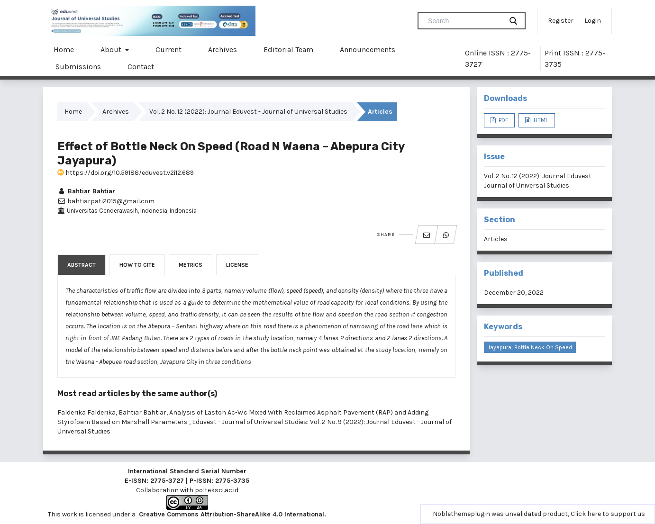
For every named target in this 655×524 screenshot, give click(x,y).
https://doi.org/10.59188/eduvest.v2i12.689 (125, 173)
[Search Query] (463, 20)
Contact (140, 66)
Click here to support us (608, 514)
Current (168, 49)
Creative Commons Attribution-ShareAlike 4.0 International (231, 514)
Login (592, 21)
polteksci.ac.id (216, 490)
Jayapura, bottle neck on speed (530, 347)
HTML (540, 120)
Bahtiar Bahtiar (86, 191)
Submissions (78, 66)
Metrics (190, 265)
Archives (222, 49)
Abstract (81, 265)
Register (560, 21)
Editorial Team (288, 49)
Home (64, 49)
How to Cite (137, 265)
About (111, 49)
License (237, 265)
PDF (502, 120)
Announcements (367, 49)
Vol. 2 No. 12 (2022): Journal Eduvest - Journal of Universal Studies (248, 112)
